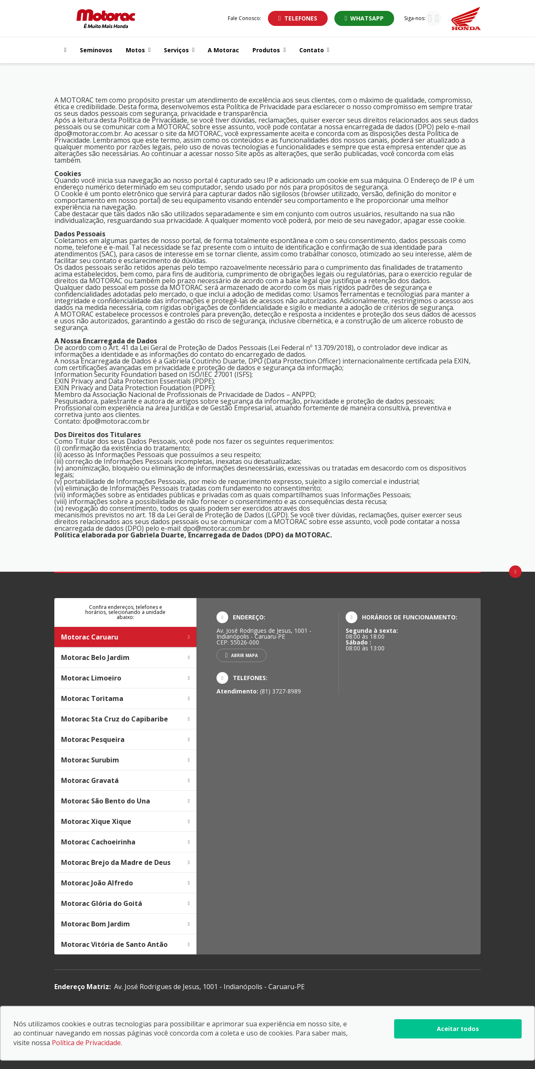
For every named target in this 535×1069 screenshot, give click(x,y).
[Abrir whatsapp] (364, 18)
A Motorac (223, 50)
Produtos (268, 50)
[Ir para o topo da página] (515, 571)
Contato (314, 50)
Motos (138, 50)
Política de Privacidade (86, 1042)
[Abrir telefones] (298, 18)
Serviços (179, 50)
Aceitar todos (458, 1029)
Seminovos (96, 50)
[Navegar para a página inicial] (63, 50)
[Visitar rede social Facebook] (437, 19)
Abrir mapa (244, 655)
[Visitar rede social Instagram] (430, 19)
